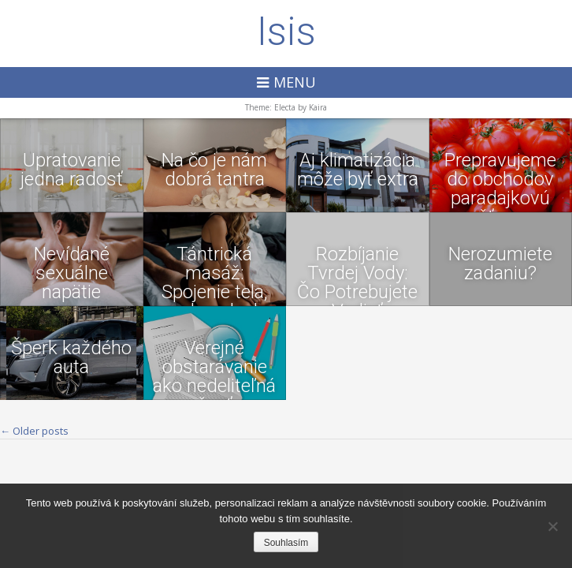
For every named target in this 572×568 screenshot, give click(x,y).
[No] (552, 526)
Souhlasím (286, 542)
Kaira (318, 107)
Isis (286, 31)
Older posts (34, 431)
